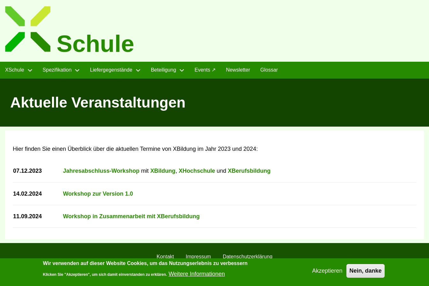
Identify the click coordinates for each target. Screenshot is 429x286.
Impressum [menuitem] (198, 256)
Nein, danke (365, 273)
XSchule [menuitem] (14, 70)
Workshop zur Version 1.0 (98, 194)
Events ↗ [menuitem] (205, 70)
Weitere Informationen (196, 276)
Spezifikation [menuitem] (57, 70)
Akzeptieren (327, 273)
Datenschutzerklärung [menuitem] (247, 256)
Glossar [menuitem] (269, 70)
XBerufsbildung (249, 171)
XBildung (162, 171)
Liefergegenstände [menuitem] (111, 70)
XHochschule (197, 171)
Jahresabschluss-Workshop (101, 171)
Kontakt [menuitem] (165, 256)
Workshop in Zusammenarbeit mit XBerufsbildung (131, 216)
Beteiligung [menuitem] (163, 70)
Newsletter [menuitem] (238, 70)
